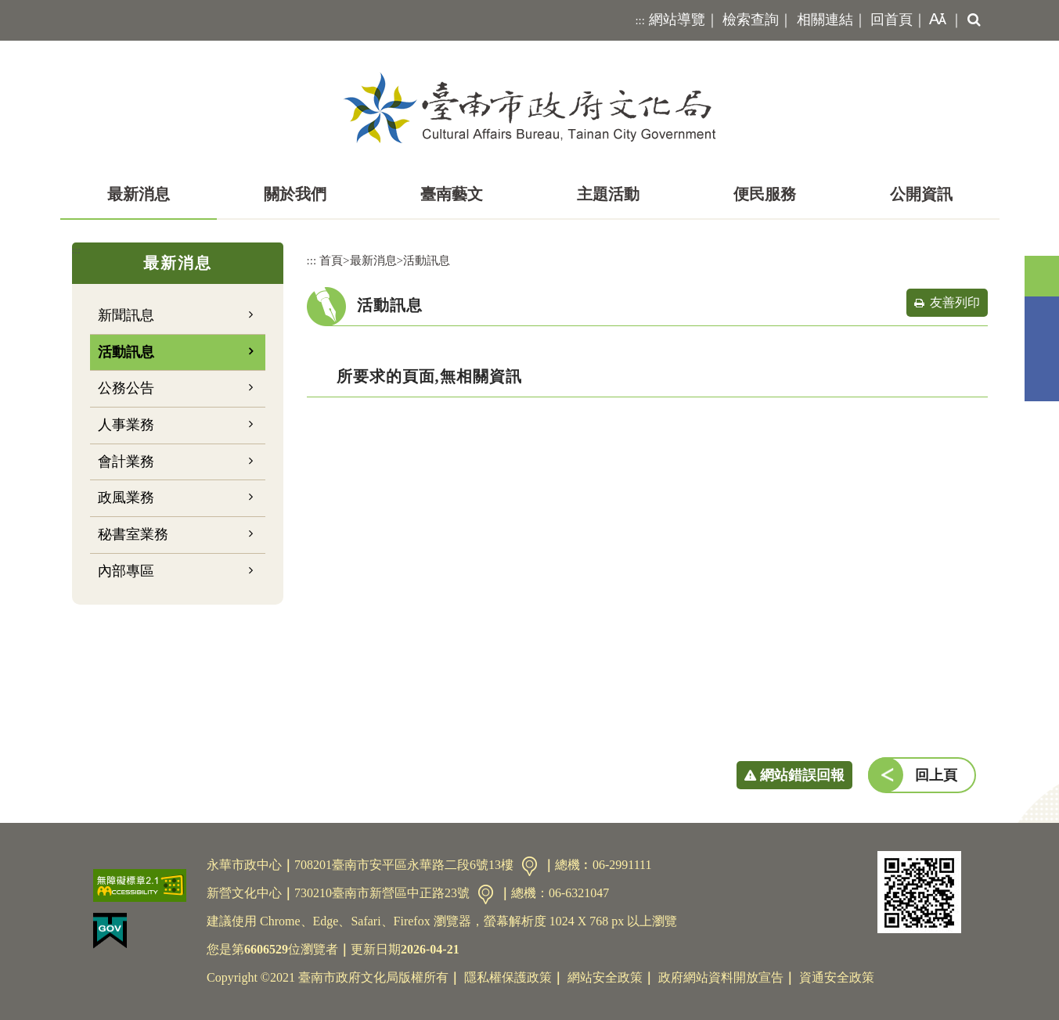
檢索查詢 (750, 19)
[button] (934, 20)
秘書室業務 (133, 534)
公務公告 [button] (126, 388)
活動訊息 (126, 352)
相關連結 (825, 19)
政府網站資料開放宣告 (720, 977)
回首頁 (891, 19)
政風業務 (126, 497)
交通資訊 (529, 866)
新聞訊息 (126, 315)
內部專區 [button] (126, 571)
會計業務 (126, 461)
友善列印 (955, 302)
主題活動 (608, 194)
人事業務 (126, 425)
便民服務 (764, 194)
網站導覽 (677, 19)
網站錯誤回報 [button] (802, 775)
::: (640, 20)
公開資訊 (921, 194)
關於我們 (295, 194)
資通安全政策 (836, 977)
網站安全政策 (605, 977)
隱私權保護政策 (508, 977)
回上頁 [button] (936, 775)
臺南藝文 (451, 194)
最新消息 (138, 194)
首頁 (331, 260)
